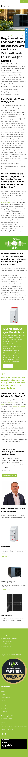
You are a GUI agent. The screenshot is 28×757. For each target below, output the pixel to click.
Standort (3, 1)
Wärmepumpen (6, 202)
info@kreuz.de (14, 1)
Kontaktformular (5, 706)
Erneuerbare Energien (19, 35)
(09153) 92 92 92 (9, 1)
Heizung (10, 35)
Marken (3, 700)
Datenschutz (4, 708)
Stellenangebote (5, 697)
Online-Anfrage (5, 703)
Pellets (3, 404)
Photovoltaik (6, 615)
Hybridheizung (5, 36)
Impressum (4, 711)
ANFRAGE (26, 43)
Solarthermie (11, 402)
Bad (2, 688)
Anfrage (24, 1)
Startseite (3, 35)
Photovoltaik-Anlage (19, 406)
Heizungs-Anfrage (8, 475)
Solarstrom (5, 625)
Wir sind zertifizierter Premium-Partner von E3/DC (11, 655)
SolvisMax (8, 366)
